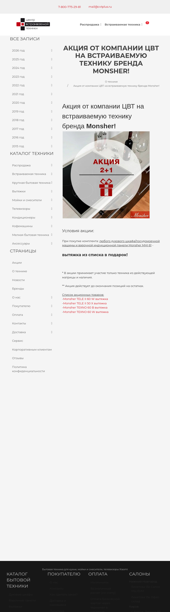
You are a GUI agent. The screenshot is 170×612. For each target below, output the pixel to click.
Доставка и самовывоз (58, 446)
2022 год (32, 85)
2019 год (32, 111)
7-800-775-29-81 (69, 7)
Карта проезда (20, 535)
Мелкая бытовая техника (32, 234)
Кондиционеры (32, 217)
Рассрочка (98, 485)
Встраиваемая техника (124, 24)
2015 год (32, 146)
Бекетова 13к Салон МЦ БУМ (145, 432)
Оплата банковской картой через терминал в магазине (105, 448)
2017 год (32, 128)
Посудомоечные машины (21, 464)
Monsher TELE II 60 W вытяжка (85, 299)
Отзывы (18, 358)
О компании (59, 464)
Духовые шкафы (21, 437)
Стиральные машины (18, 474)
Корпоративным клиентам (32, 349)
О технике (19, 271)
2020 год (32, 102)
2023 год (32, 76)
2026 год (32, 50)
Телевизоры (32, 208)
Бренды (18, 288)
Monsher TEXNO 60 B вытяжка (85, 307)
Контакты (32, 323)
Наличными (99, 425)
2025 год (32, 59)
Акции (17, 262)
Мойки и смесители (32, 200)
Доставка (32, 332)
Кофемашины (32, 226)
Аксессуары (32, 243)
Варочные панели (22, 443)
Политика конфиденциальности (28, 369)
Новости (18, 279)
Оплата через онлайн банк (101, 463)
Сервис (17, 340)
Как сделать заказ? (64, 437)
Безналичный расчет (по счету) (103, 434)
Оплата (32, 314)
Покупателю (32, 306)
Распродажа (91, 24)
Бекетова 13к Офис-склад (145, 442)
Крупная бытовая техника (32, 182)
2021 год (32, 94)
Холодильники (20, 455)
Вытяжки (32, 191)
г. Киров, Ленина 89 (146, 454)
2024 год (32, 68)
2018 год (32, 120)
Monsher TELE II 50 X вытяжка (85, 303)
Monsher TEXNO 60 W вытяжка (86, 312)
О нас (32, 297)
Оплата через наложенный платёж (101, 475)
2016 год (32, 137)
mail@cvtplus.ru (100, 6)
